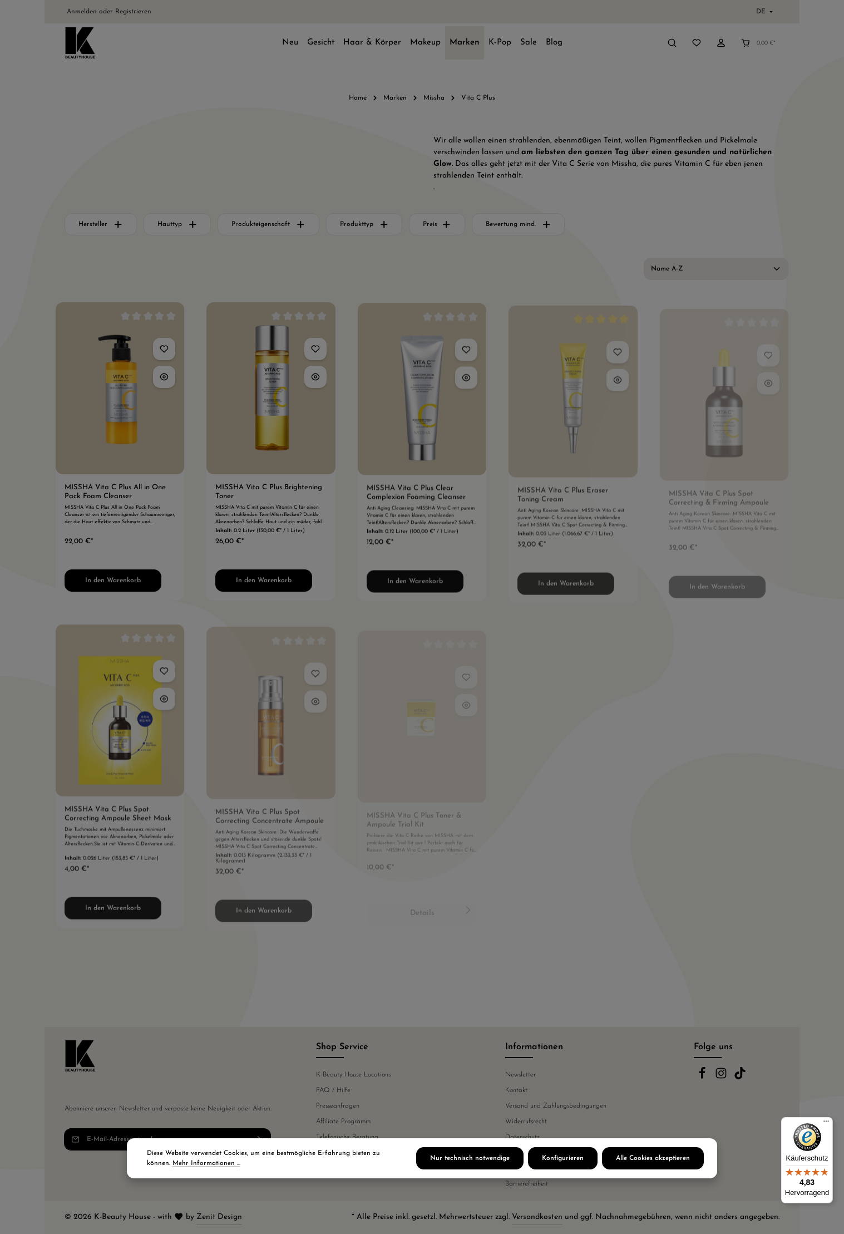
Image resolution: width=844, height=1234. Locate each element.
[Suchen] (672, 43)
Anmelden (82, 11)
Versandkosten (537, 1217)
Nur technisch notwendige (470, 1169)
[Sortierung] (716, 269)
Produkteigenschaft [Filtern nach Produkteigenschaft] (268, 224)
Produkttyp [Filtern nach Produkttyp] (364, 224)
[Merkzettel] (696, 43)
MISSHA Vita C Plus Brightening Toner (268, 498)
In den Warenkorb (113, 584)
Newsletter (520, 1074)
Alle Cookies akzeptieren (653, 1169)
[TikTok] (740, 1077)
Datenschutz (522, 1137)
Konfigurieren (563, 1169)
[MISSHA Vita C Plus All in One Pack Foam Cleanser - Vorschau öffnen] (164, 380)
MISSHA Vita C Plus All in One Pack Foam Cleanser (115, 495)
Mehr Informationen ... (206, 1174)
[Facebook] (703, 1077)
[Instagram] (722, 1077)
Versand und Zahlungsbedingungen (555, 1106)
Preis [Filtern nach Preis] (437, 224)
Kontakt (516, 1090)
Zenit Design (219, 1217)
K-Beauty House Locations (353, 1074)
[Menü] (826, 1123)
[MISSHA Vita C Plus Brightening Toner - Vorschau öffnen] (315, 383)
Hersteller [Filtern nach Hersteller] (100, 224)
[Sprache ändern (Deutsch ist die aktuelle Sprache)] (763, 11)
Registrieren (133, 11)
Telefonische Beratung (347, 1137)
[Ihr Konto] (721, 43)
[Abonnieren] (260, 1139)
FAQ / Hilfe (333, 1090)
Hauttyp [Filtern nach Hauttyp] (177, 224)
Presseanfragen (337, 1106)
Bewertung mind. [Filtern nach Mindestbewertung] (518, 224)
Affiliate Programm (343, 1121)
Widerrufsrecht (526, 1121)
